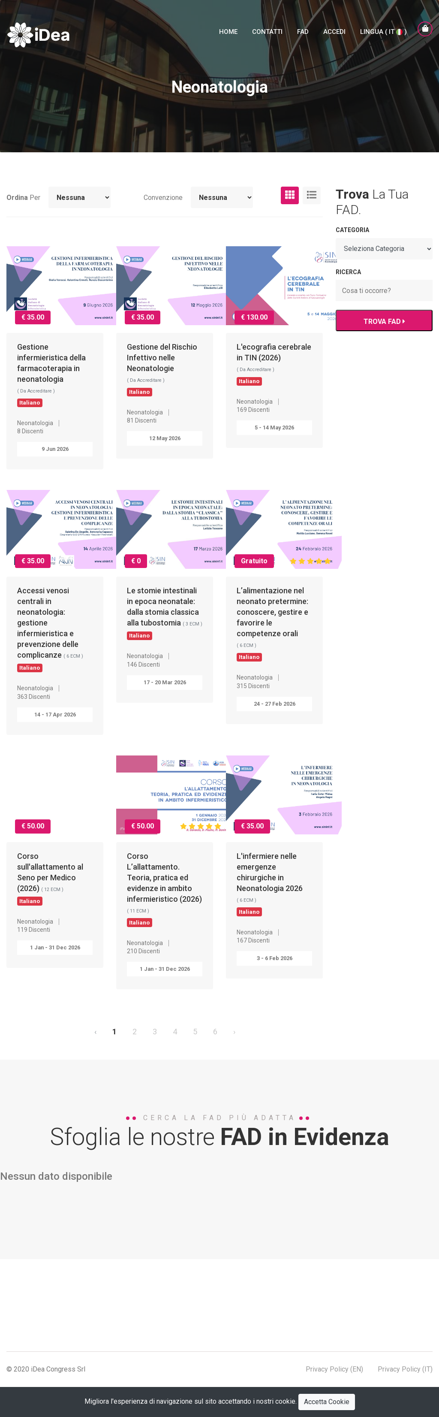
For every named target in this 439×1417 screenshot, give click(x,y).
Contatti (267, 32)
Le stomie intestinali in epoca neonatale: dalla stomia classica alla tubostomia (164, 612)
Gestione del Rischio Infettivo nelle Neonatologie (162, 369)
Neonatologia (35, 423)
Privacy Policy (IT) (405, 1369)
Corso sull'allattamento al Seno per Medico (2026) (50, 878)
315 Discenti (253, 686)
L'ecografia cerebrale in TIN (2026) (274, 363)
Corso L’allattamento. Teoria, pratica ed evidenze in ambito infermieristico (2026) (164, 889)
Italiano (29, 402)
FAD (303, 32)
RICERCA (348, 272)
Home (228, 32)
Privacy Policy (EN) (334, 1369)
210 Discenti (143, 951)
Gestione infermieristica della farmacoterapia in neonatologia (51, 374)
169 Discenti (253, 409)
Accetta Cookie (326, 1402)
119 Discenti (33, 929)
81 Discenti (141, 420)
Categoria (352, 230)
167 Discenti (253, 940)
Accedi (334, 32)
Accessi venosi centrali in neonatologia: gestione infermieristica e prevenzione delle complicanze (50, 628)
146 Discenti (143, 664)
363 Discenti (33, 696)
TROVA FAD (384, 321)
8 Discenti (30, 431)
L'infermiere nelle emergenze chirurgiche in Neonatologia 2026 (270, 883)
